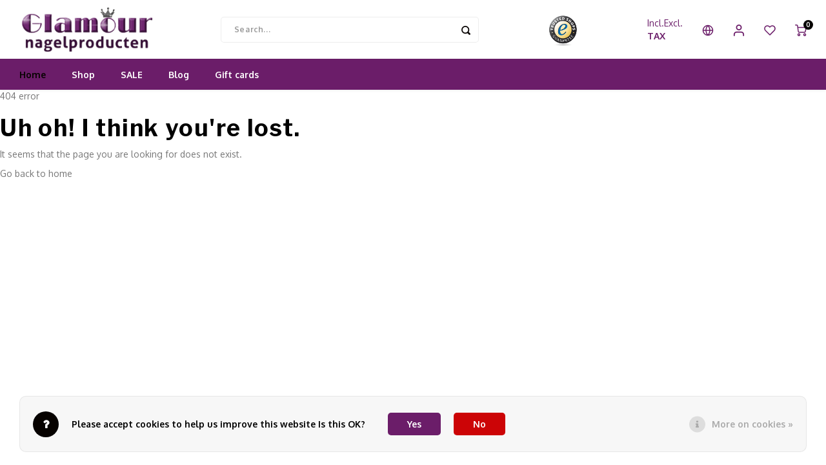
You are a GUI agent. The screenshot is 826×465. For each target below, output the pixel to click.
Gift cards (237, 86)
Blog (178, 86)
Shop (83, 86)
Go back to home (36, 185)
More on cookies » (752, 423)
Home (32, 86)
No (479, 423)
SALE (132, 86)
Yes (414, 423)
